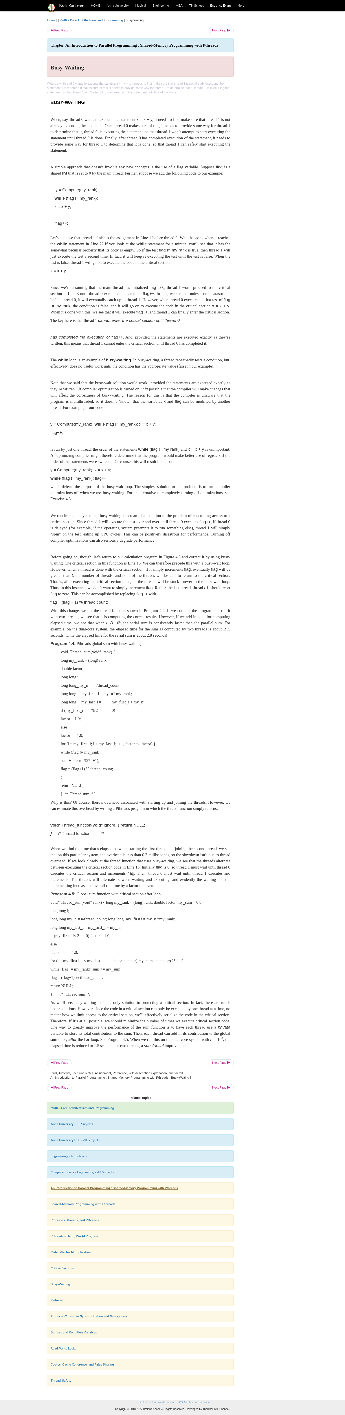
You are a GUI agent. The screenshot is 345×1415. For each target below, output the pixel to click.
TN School (196, 6)
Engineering (161, 6)
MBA (179, 6)
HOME (95, 6)
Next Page (221, 30)
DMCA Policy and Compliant (194, 1402)
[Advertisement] (269, 84)
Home (51, 20)
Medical (140, 6)
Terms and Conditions (164, 1402)
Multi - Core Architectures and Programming (91, 20)
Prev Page (59, 30)
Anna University (118, 6)
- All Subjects (72, 1124)
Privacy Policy (142, 1402)
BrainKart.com (71, 5)
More (240, 6)
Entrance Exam (220, 6)
